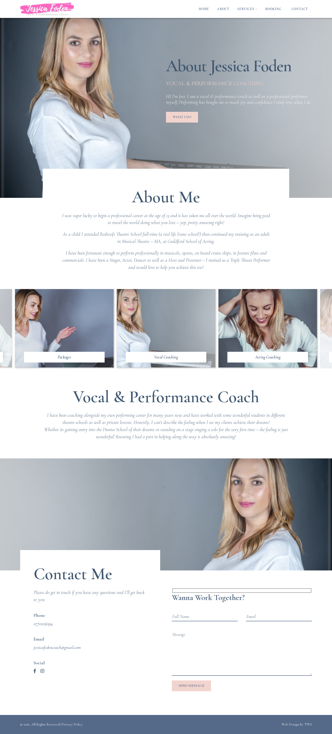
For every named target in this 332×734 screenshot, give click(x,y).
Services (245, 9)
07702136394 (43, 623)
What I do (182, 117)
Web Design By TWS (296, 724)
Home (204, 9)
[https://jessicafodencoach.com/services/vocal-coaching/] (166, 328)
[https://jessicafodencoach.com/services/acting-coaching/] (267, 328)
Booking (273, 9)
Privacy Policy (72, 724)
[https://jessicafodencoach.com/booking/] (64, 328)
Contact (299, 9)
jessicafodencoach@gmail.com (57, 647)
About (223, 9)
